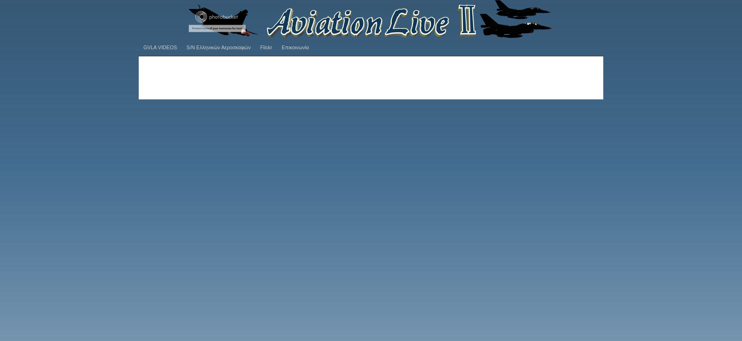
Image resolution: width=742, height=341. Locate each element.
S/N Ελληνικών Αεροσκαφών (218, 47)
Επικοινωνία (295, 47)
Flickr (266, 47)
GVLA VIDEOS (160, 47)
